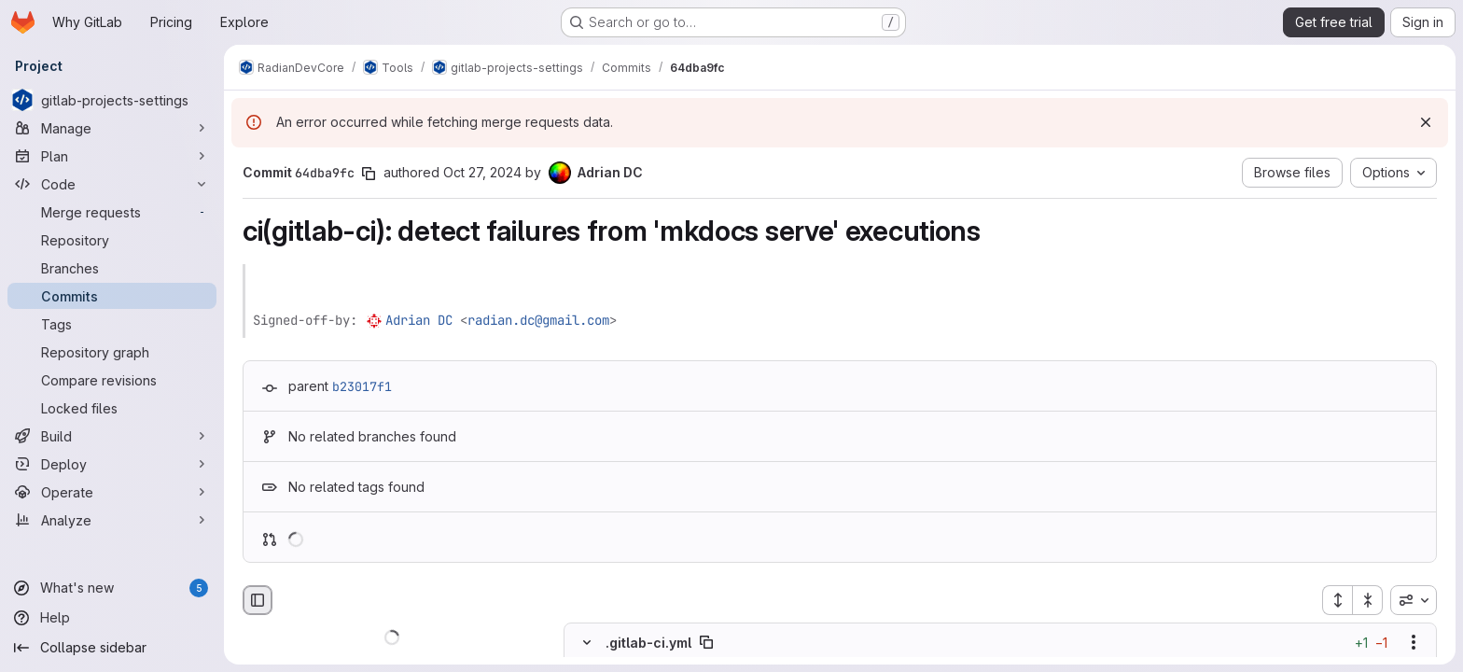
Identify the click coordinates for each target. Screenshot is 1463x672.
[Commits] (111, 296)
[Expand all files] (1337, 600)
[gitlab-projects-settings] (111, 100)
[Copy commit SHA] (368, 173)
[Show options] (1413, 643)
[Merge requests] (111, 212)
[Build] (111, 436)
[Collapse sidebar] (111, 648)
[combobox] (1413, 600)
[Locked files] (111, 408)
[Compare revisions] (111, 380)
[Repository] (111, 240)
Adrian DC (419, 320)
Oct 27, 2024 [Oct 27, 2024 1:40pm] (482, 172)
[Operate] (111, 492)
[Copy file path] (706, 643)
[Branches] (111, 268)
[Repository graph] (111, 352)
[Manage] (111, 128)
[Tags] (111, 324)
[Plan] (111, 156)
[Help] (111, 618)
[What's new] (111, 588)
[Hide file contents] (587, 643)
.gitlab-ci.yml (648, 643)
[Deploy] (111, 464)
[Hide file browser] (257, 600)
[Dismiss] (1425, 122)
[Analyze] (111, 520)
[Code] (111, 184)
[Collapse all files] (1368, 600)
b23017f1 (362, 386)
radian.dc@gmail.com (538, 320)
